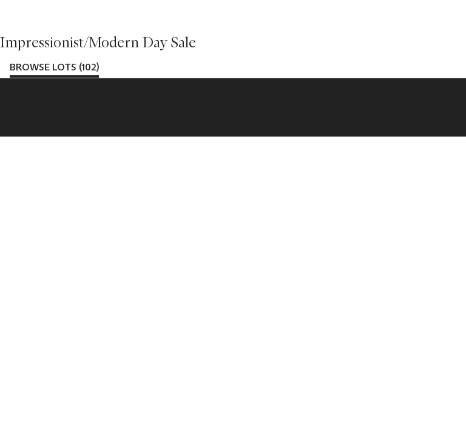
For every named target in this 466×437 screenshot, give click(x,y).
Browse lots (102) (54, 67)
